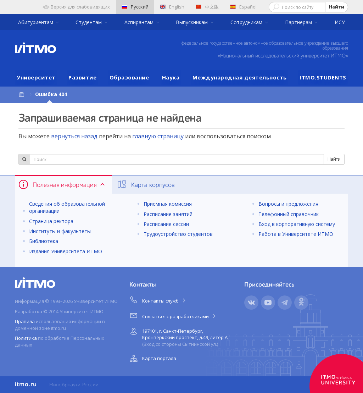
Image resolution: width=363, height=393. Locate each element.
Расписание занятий (168, 214)
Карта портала (152, 358)
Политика (26, 338)
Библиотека (43, 241)
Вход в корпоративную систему (296, 224)
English (172, 7)
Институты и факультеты (60, 231)
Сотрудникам (247, 22)
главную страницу (158, 136)
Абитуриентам (36, 22)
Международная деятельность (239, 77)
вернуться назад (74, 136)
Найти (336, 7)
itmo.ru (26, 384)
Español (243, 7)
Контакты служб (158, 299)
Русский (135, 7)
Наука (171, 77)
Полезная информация (62, 184)
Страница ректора (51, 221)
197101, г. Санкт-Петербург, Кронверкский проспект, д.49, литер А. (178, 336)
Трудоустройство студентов (178, 234)
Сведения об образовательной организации (67, 207)
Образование (129, 77)
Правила (25, 321)
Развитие (82, 77)
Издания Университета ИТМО (65, 251)
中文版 (207, 7)
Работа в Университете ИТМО (295, 234)
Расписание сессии (166, 224)
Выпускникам (192, 22)
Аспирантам (139, 22)
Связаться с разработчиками (173, 315)
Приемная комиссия (168, 203)
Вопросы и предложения (288, 203)
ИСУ (340, 22)
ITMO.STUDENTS (323, 77)
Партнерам (299, 22)
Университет (36, 77)
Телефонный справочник (288, 214)
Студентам (89, 22)
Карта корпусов (145, 184)
